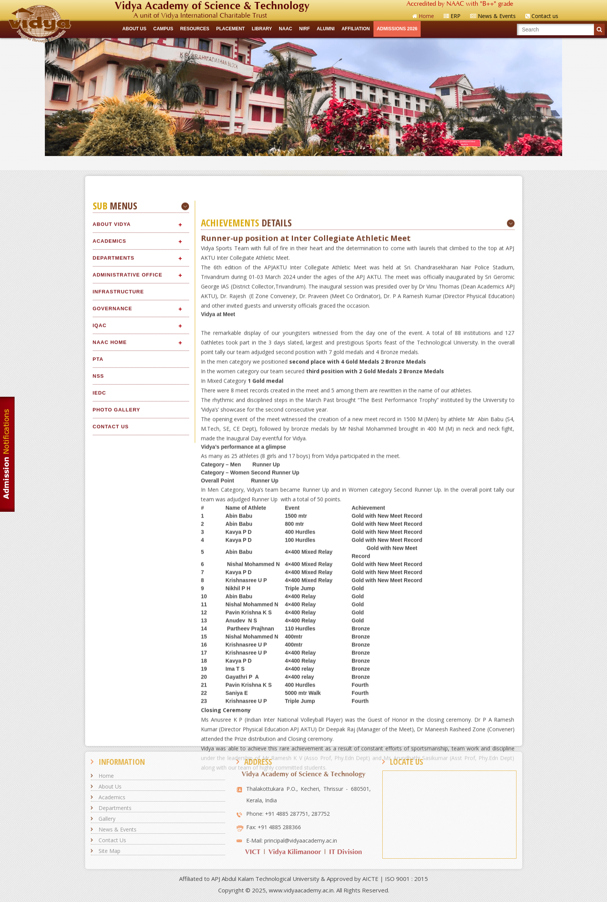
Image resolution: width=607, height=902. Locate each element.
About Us (110, 786)
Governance (112, 723)
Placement (230, 28)
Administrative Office (128, 690)
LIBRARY (262, 28)
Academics (110, 656)
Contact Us (112, 840)
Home (106, 775)
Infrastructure (118, 707)
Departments (114, 673)
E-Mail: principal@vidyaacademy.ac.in (291, 840)
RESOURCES (194, 28)
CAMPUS (163, 28)
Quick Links (303, 163)
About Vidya (112, 639)
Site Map (109, 850)
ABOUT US (134, 28)
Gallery (107, 818)
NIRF (304, 28)
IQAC (100, 740)
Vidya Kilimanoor (294, 852)
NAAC (285, 28)
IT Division (345, 852)
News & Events (118, 829)
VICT (252, 852)
